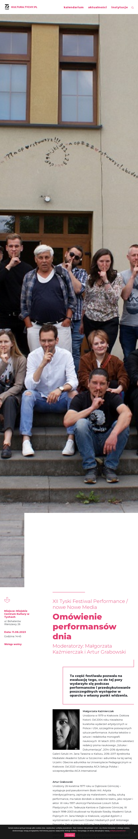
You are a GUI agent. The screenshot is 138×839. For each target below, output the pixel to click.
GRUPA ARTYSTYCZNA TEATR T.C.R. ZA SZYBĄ (24, 587)
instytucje (119, 7)
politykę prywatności (117, 831)
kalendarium (74, 7)
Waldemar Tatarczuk (110, 739)
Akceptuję (70, 835)
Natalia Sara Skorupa (68, 739)
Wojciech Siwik (21, 739)
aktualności (97, 7)
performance (19, 673)
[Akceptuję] (134, 831)
